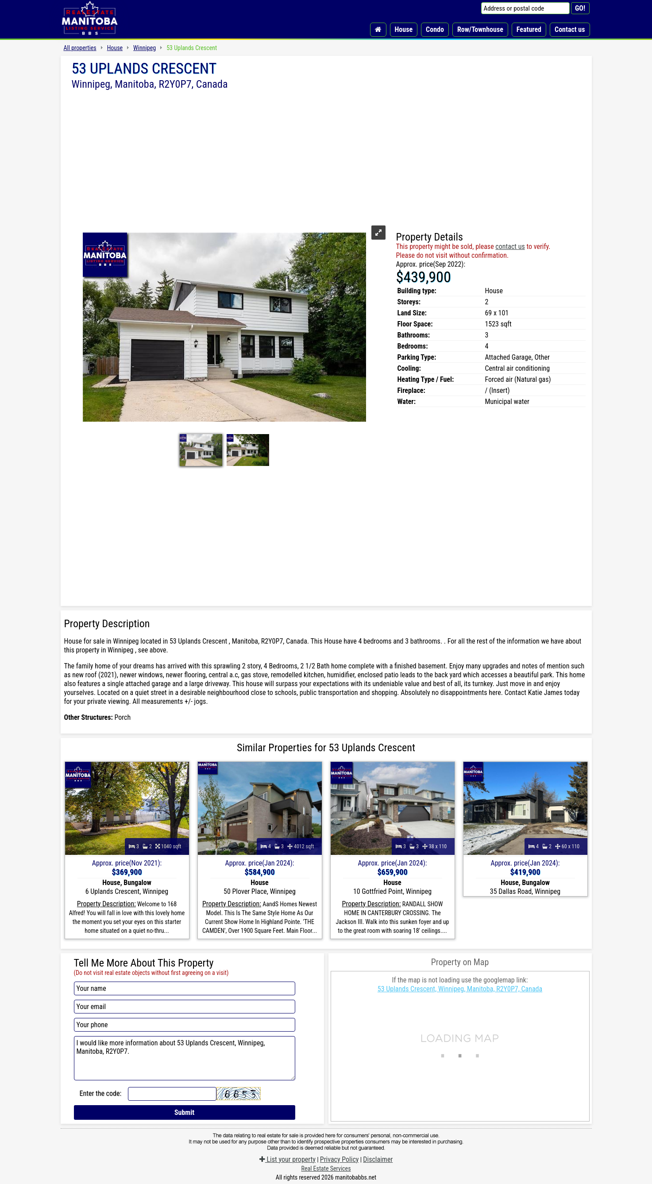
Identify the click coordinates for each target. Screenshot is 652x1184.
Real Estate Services (326, 1168)
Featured (529, 29)
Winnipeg (144, 47)
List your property (287, 1159)
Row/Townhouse (480, 29)
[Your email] (184, 1006)
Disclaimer (378, 1159)
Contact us (570, 29)
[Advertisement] (326, 156)
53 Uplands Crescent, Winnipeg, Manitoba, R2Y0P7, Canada (460, 989)
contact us (510, 246)
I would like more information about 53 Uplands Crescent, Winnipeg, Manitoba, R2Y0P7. (184, 1058)
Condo (435, 29)
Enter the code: (101, 1093)
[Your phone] (184, 1025)
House (404, 29)
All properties (80, 47)
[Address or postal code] (525, 8)
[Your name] (184, 988)
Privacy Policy (339, 1159)
